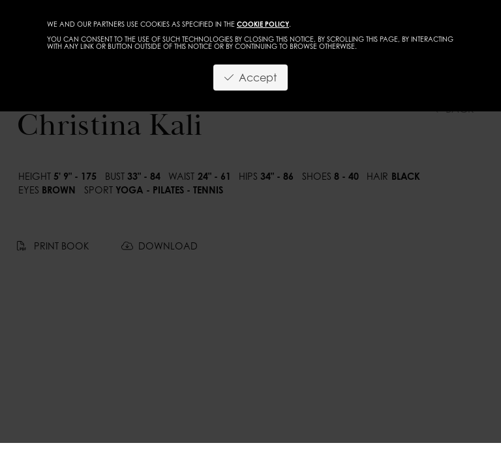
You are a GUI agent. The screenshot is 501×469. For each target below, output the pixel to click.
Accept (250, 77)
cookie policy (263, 24)
